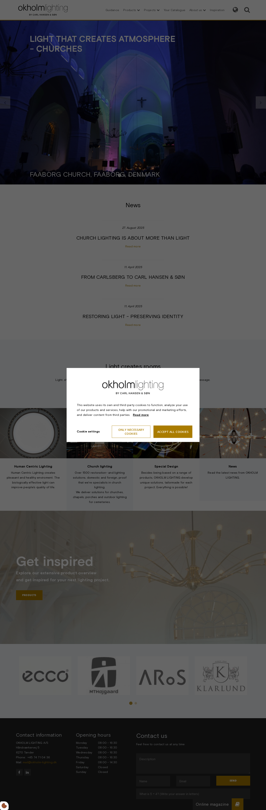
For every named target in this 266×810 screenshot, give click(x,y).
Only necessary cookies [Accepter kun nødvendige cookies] (131, 432)
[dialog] (133, 405)
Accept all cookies (173, 432)
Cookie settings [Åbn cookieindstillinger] (88, 431)
